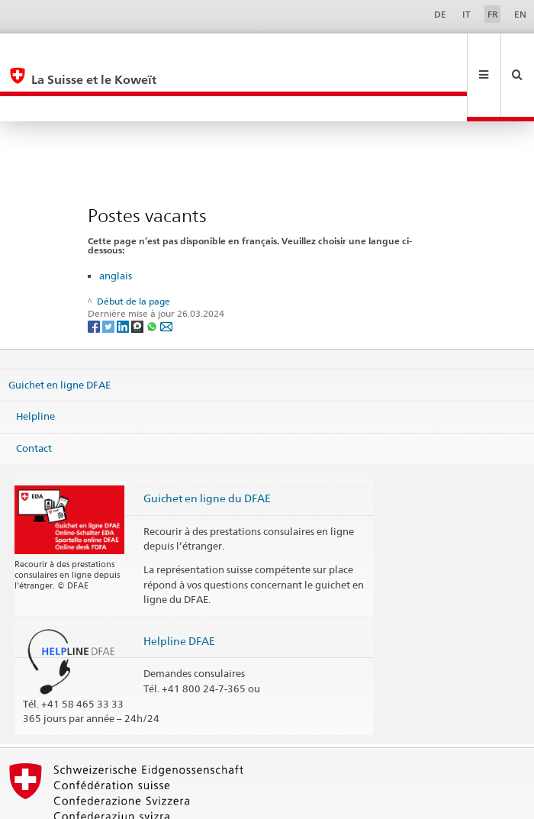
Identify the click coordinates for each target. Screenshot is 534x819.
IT (466, 14)
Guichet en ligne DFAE (59, 333)
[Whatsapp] (153, 275)
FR (492, 14)
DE (440, 14)
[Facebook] (95, 275)
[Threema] (138, 275)
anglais (115, 224)
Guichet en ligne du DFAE (207, 446)
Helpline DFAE (179, 589)
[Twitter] (109, 275)
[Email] (166, 275)
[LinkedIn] (124, 275)
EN (520, 14)
